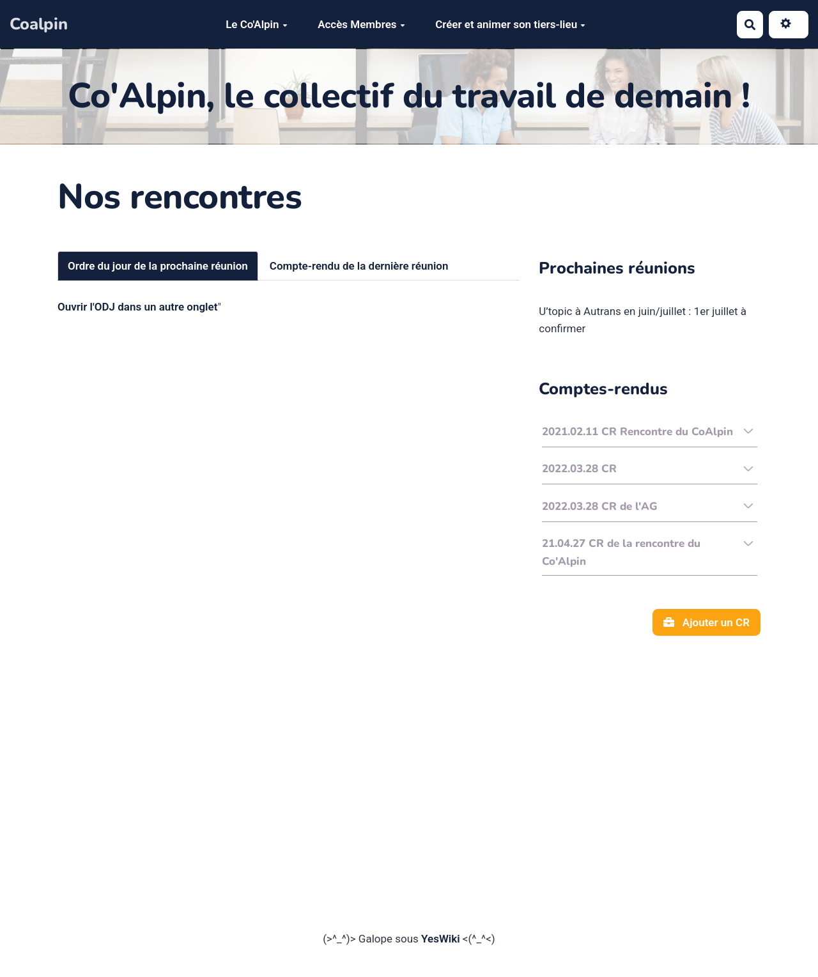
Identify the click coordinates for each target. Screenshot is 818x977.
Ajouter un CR (706, 622)
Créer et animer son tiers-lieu (510, 24)
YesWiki (440, 938)
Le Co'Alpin (256, 24)
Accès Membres (361, 24)
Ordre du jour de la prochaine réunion (158, 265)
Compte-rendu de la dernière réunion (359, 265)
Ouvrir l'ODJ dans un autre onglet (137, 306)
